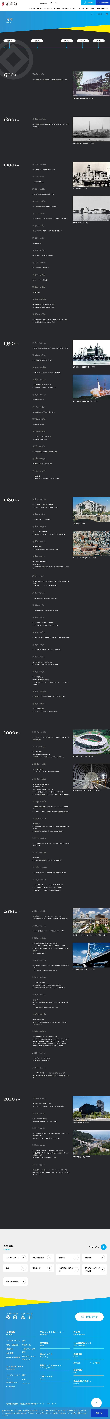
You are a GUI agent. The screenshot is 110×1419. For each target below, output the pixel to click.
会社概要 (9, 1353)
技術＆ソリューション (69, 8)
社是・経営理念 (12, 1344)
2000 (100, 40)
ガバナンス (26, 1383)
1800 (38, 40)
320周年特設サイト (102, 8)
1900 (68, 40)
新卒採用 (76, 1363)
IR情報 (93, 8)
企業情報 (32, 8)
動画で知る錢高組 (13, 1357)
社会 (23, 1379)
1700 (11, 40)
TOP (91, 14)
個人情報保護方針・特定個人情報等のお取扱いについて (25, 1404)
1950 (84, 40)
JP (51, 3)
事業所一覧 (26, 1344)
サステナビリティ (83, 8)
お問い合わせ (102, 2)
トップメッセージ (13, 1340)
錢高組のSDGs (12, 1382)
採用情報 (88, 2)
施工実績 (57, 8)
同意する (99, 1413)
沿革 (23, 1340)
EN (56, 3)
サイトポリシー (52, 1404)
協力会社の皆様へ (44, 3)
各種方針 (9, 1349)
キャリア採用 (94, 1363)
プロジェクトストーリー (44, 8)
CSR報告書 (10, 1386)
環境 (23, 1375)
